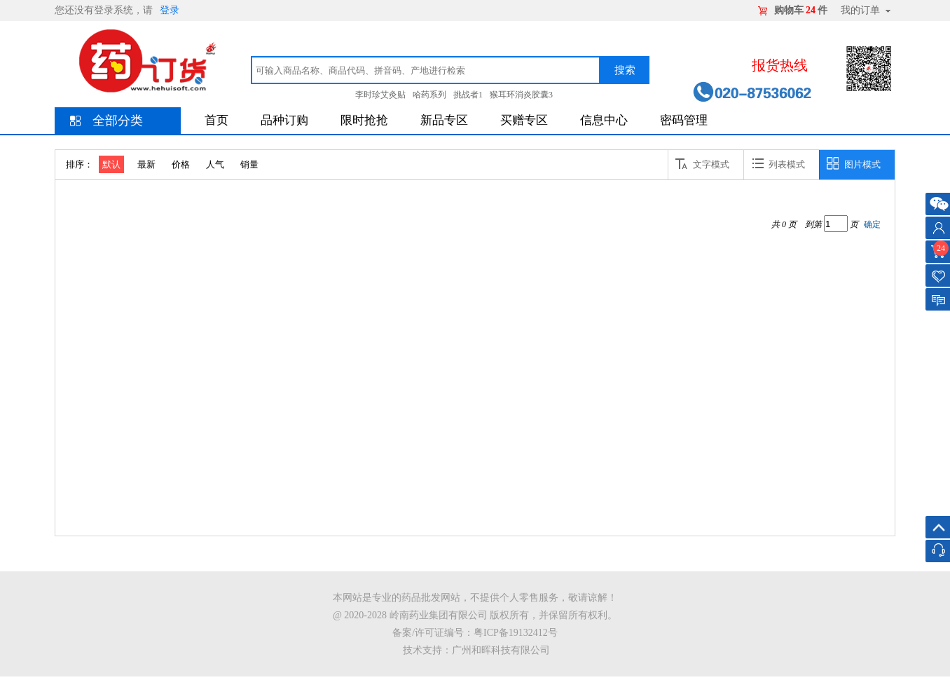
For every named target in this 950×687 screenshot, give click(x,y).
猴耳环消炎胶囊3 (521, 95)
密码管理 (684, 120)
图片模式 (854, 163)
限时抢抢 (364, 120)
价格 (181, 164)
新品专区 (444, 120)
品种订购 (284, 120)
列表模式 (778, 163)
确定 (872, 224)
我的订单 (860, 10)
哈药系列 (429, 95)
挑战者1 (468, 95)
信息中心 (604, 120)
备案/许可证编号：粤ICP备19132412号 (475, 632)
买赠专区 (524, 120)
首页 (216, 120)
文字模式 (702, 163)
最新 (146, 164)
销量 (249, 164)
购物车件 (800, 10)
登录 (169, 10)
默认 (111, 164)
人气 (215, 164)
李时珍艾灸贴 (380, 95)
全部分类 (117, 121)
